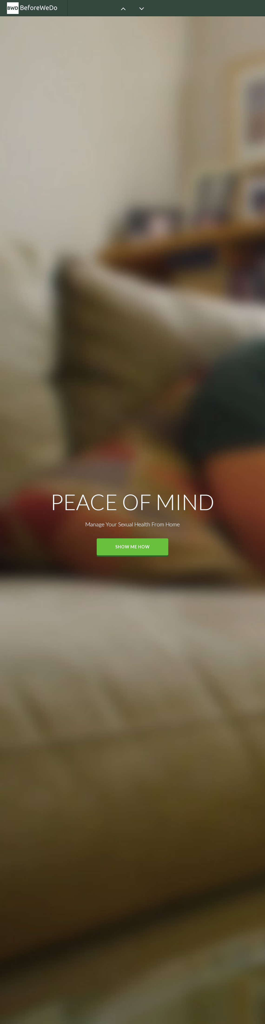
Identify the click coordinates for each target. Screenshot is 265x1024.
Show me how (132, 546)
